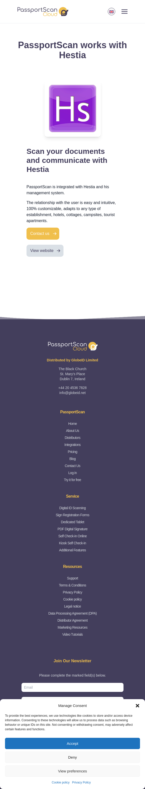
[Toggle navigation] (125, 12)
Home (72, 424)
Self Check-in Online (72, 536)
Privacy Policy (81, 782)
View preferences (72, 771)
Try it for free (72, 480)
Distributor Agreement (73, 620)
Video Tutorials (72, 634)
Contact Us (72, 466)
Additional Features (72, 550)
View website (42, 250)
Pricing (72, 452)
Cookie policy (61, 782)
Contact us (39, 233)
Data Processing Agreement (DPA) (72, 613)
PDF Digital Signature (73, 529)
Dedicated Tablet (72, 522)
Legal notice (72, 606)
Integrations (72, 445)
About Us (72, 431)
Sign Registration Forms (72, 515)
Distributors (72, 438)
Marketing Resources (73, 627)
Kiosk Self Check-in (72, 543)
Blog (72, 459)
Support (72, 578)
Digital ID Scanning (72, 508)
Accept (72, 743)
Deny (72, 757)
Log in (72, 473)
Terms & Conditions (72, 585)
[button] (137, 705)
